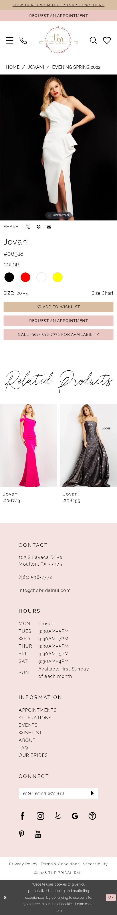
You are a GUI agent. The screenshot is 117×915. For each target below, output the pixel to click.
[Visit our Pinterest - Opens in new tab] (21, 834)
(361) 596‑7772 (35, 577)
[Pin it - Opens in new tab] (38, 226)
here (58, 910)
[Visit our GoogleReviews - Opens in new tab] (75, 816)
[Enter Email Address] (58, 793)
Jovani (36, 67)
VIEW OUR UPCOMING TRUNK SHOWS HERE (58, 5)
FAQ (23, 748)
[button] (9, 40)
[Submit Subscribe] (92, 793)
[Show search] (93, 40)
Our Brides (33, 755)
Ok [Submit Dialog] (110, 897)
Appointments (38, 710)
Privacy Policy (23, 864)
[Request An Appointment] (58, 15)
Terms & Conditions (60, 864)
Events (28, 725)
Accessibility (95, 864)
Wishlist (30, 732)
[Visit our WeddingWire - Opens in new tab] (92, 816)
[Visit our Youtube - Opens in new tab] (37, 834)
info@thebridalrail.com (45, 590)
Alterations (35, 717)
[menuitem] (9, 40)
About (27, 740)
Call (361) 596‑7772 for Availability (58, 334)
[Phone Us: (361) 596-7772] (23, 40)
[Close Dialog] (5, 897)
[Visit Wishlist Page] (107, 40)
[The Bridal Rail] (58, 40)
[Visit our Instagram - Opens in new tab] (40, 816)
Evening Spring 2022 (76, 67)
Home (13, 67)
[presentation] (28, 445)
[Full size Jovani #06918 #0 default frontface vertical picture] (58, 147)
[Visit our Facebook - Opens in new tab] (23, 816)
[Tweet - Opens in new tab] (27, 226)
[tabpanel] (58, 147)
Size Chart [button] (102, 293)
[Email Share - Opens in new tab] (49, 226)
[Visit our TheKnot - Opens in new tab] (58, 816)
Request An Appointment (58, 320)
